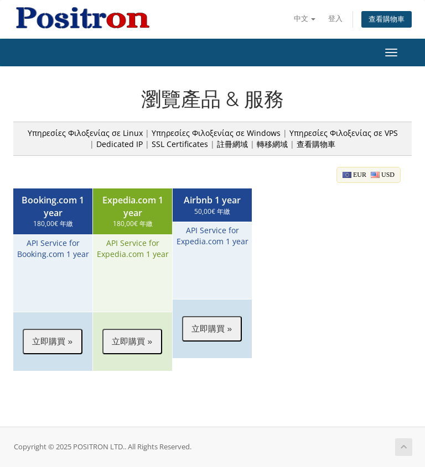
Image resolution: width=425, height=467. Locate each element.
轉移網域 (272, 144)
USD (383, 175)
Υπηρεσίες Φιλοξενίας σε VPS (343, 133)
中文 (304, 18)
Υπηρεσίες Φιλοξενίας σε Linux (85, 133)
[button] (52, 341)
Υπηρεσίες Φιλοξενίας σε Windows (216, 133)
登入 (335, 18)
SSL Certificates (180, 144)
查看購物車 (387, 19)
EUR (354, 175)
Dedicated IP (119, 144)
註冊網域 (232, 144)
